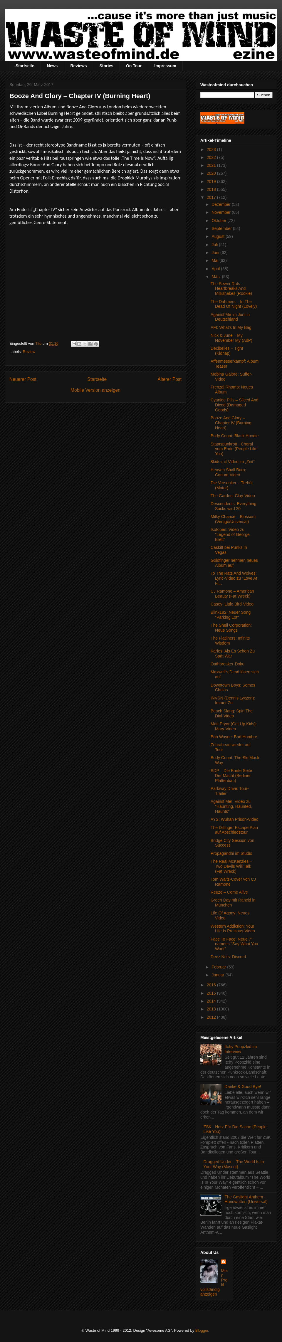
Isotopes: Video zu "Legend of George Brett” (230, 534)
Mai (215, 260)
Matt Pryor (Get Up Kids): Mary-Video (234, 726)
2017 (212, 197)
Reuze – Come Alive (229, 892)
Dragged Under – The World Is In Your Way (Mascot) (234, 1164)
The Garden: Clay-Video (233, 495)
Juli (215, 244)
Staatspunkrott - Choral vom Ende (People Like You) (234, 449)
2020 (212, 173)
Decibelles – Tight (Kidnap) (227, 351)
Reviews (78, 65)
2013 (212, 1009)
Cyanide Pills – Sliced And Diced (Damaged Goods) (234, 405)
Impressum (165, 65)
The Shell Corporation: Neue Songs (231, 628)
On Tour (134, 65)
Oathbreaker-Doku (227, 664)
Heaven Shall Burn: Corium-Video (228, 472)
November (221, 212)
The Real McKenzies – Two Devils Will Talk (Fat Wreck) (231, 866)
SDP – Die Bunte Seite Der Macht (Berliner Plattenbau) (231, 775)
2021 (212, 165)
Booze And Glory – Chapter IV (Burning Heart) (231, 423)
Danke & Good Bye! (243, 1086)
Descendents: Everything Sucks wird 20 (233, 506)
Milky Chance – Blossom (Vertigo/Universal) (233, 519)
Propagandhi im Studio (231, 853)
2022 (212, 157)
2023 (212, 149)
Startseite (25, 65)
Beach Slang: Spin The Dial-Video (232, 713)
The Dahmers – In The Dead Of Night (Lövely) (234, 304)
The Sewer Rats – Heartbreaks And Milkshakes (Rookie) (231, 288)
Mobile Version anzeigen (95, 390)
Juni (216, 252)
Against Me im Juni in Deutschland (230, 317)
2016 (212, 985)
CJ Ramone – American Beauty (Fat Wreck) (232, 593)
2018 (212, 189)
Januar (218, 975)
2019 (212, 181)
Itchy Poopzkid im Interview (241, 1049)
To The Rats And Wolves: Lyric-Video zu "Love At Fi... (234, 578)
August (218, 236)
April (216, 268)
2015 (212, 993)
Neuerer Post (22, 379)
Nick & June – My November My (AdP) (231, 338)
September (222, 228)
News (52, 65)
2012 (212, 1017)
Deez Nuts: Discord (228, 956)
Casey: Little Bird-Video (232, 604)
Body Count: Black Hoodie (234, 435)
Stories (106, 65)
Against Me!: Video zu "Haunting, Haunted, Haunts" (231, 806)
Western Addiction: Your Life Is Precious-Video (233, 929)
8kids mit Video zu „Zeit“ (233, 461)
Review (29, 351)
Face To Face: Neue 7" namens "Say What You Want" (234, 944)
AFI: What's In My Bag (231, 327)
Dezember (221, 204)
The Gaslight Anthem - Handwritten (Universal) (246, 1199)
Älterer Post (170, 379)
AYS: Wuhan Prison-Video (234, 819)
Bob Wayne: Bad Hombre (234, 736)
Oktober (219, 220)
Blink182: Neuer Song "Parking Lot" (231, 615)
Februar (219, 967)
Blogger (201, 1330)
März (217, 276)
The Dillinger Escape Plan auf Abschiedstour (234, 830)
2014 (212, 1001)
